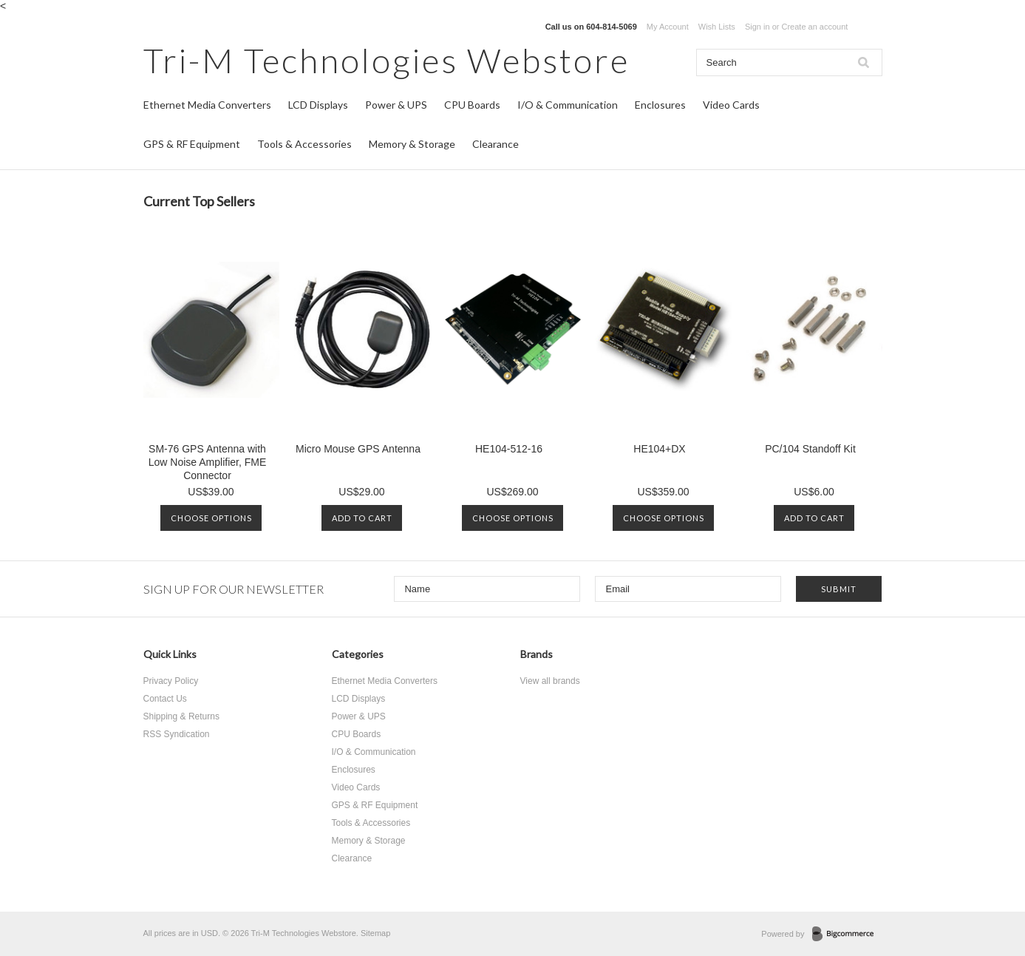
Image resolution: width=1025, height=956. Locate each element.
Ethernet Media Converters (207, 104)
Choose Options (211, 518)
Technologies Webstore (386, 60)
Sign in (757, 26)
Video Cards (731, 104)
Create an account (814, 26)
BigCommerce (847, 934)
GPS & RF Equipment (191, 144)
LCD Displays (318, 104)
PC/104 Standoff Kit (810, 449)
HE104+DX (659, 449)
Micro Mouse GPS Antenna (358, 449)
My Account (668, 26)
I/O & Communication (567, 104)
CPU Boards (472, 104)
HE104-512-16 (508, 449)
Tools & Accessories (304, 144)
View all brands (550, 681)
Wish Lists (716, 26)
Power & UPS (396, 104)
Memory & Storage (412, 144)
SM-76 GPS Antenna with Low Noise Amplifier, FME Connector (208, 462)
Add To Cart (362, 518)
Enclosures (660, 104)
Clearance (495, 144)
